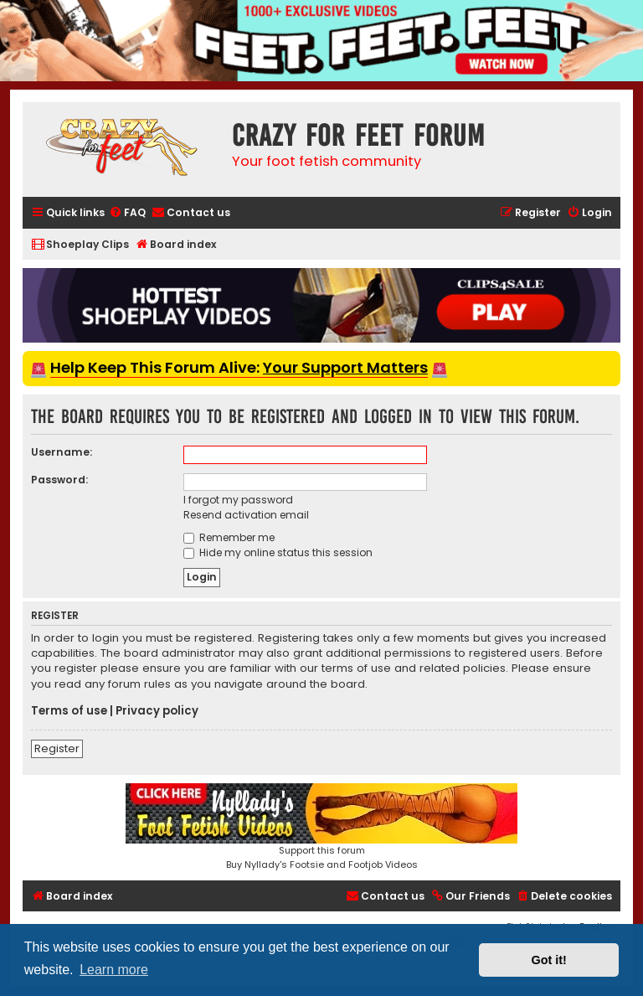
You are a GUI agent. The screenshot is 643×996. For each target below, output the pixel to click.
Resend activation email (246, 514)
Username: (61, 452)
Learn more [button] (114, 969)
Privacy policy (157, 711)
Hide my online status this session (278, 552)
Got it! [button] (549, 960)
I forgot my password (238, 499)
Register (57, 748)
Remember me (229, 537)
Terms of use (69, 711)
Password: (59, 479)
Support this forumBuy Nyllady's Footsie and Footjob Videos (321, 827)
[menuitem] (127, 213)
